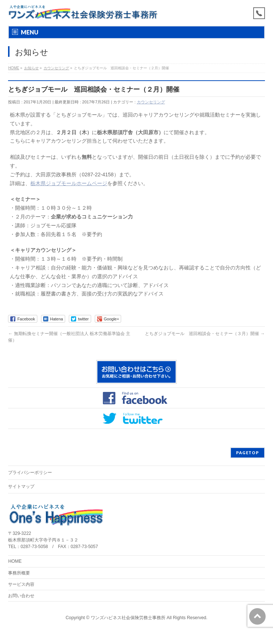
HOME (15, 561)
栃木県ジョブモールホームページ (68, 183)
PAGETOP (247, 452)
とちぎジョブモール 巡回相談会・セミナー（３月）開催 (205, 333)
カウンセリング (151, 102)
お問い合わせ (21, 595)
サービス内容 (21, 584)
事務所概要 (19, 573)
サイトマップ (21, 486)
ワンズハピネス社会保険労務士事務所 (128, 617)
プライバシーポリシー (30, 472)
